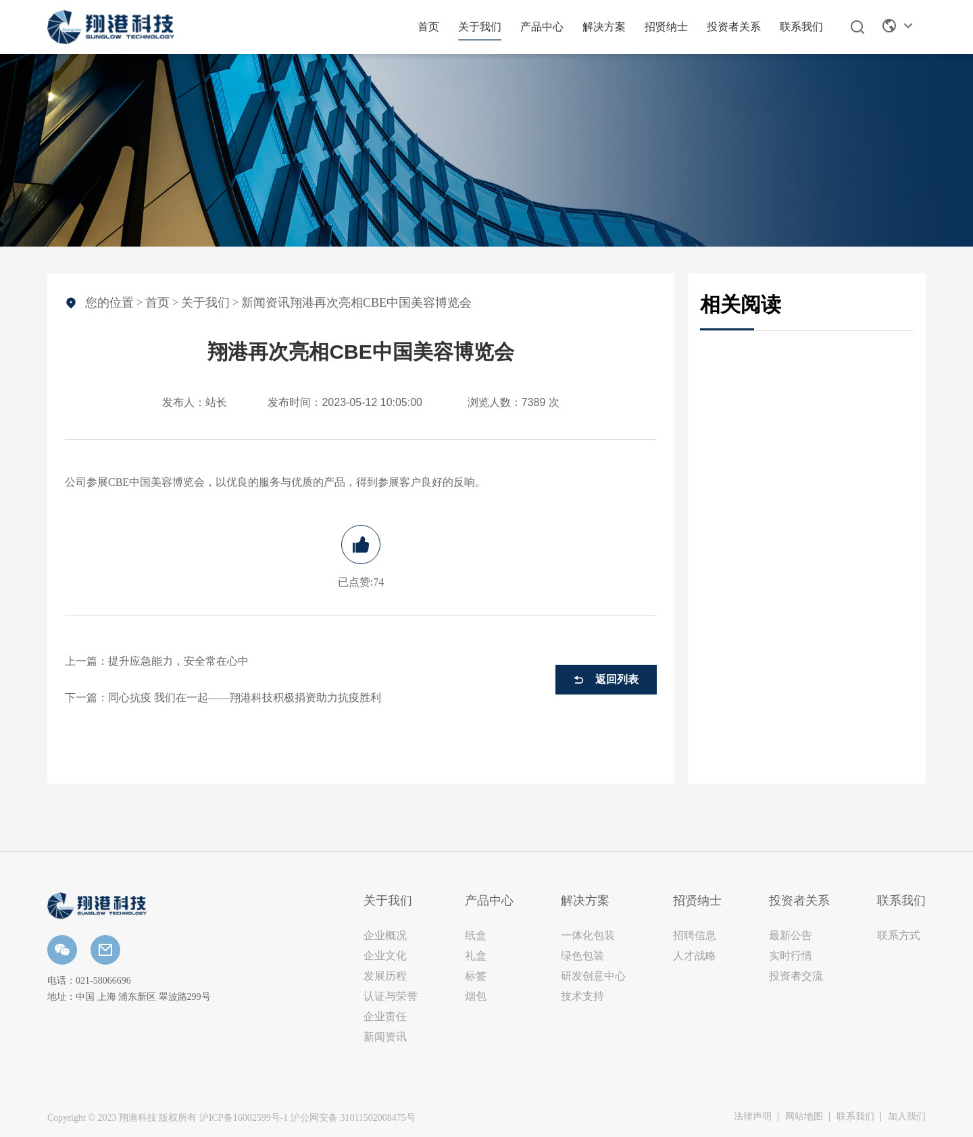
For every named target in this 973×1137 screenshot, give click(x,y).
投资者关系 (734, 26)
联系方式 (898, 935)
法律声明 (753, 1116)
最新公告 (790, 935)
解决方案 (604, 26)
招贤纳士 (666, 26)
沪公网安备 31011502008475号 (353, 1118)
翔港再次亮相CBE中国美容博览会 (381, 302)
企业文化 (385, 955)
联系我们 (801, 26)
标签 (476, 976)
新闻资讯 (265, 302)
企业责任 (385, 1016)
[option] (486, 150)
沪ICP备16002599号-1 (243, 1118)
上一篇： (157, 661)
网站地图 (804, 1116)
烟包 (476, 996)
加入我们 (907, 1116)
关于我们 (479, 26)
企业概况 (385, 935)
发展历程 (385, 976)
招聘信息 (694, 935)
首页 (428, 26)
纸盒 (476, 935)
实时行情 (790, 955)
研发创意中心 (593, 976)
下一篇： (223, 697)
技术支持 (582, 996)
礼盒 (476, 955)
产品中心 (542, 26)
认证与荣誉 (391, 996)
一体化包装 (588, 935)
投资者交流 (796, 976)
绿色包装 (582, 955)
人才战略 (694, 955)
